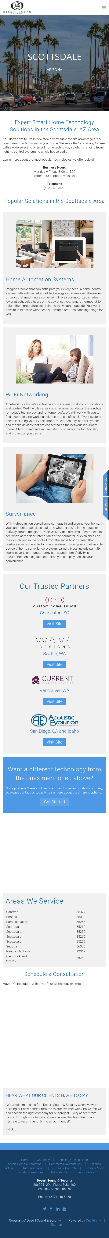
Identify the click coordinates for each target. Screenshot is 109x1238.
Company (43, 1160)
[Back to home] (17, 7)
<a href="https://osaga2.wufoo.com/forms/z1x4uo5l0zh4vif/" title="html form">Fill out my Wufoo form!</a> (54, 1037)
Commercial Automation (65, 1164)
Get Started (54, 802)
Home (25, 1160)
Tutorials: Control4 (64, 1168)
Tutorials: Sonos (95, 1168)
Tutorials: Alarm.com (29, 1172)
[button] (104, 7)
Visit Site (54, 623)
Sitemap (56, 1224)
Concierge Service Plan (72, 1160)
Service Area (86, 1172)
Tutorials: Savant (34, 1168)
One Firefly (93, 1220)
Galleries (95, 1164)
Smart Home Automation (25, 1164)
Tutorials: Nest (60, 1172)
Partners (9, 1168)
